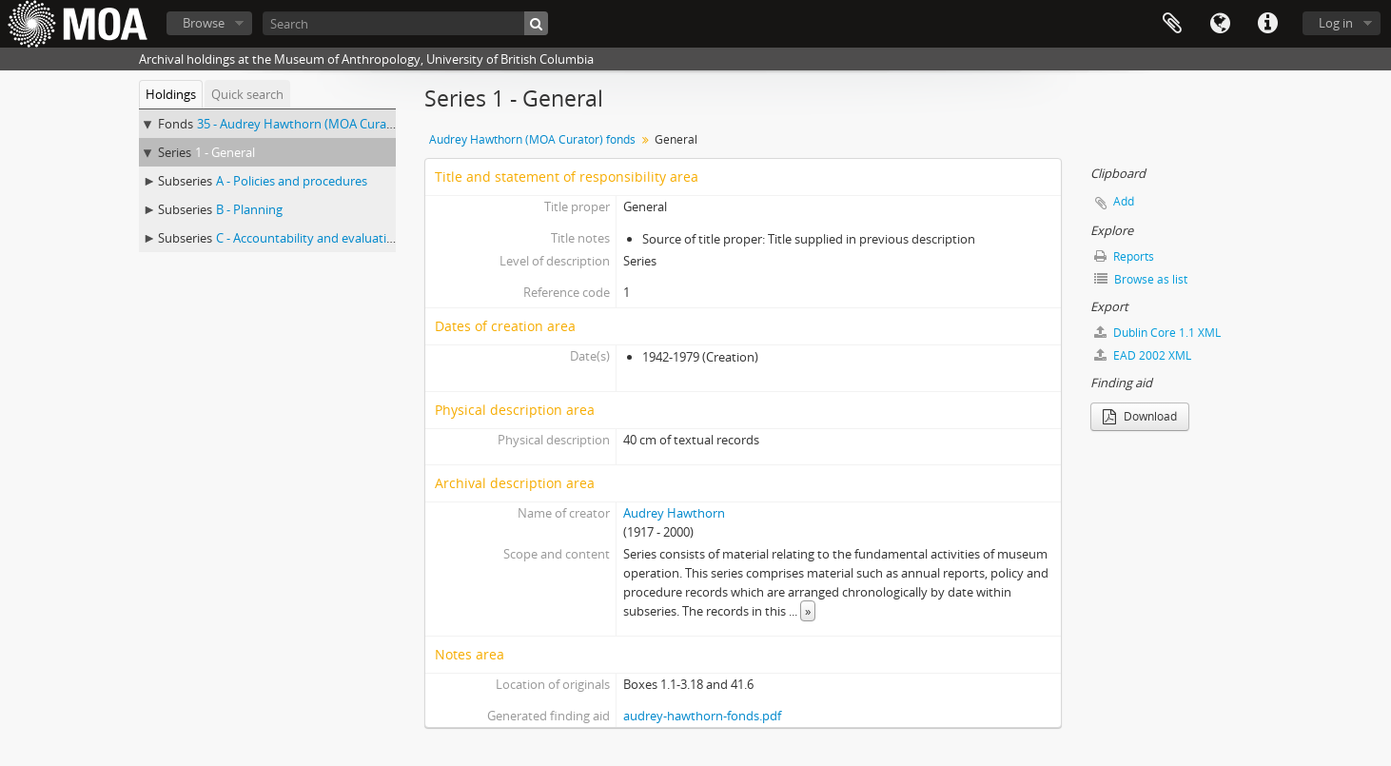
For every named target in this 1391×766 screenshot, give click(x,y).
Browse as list (1140, 279)
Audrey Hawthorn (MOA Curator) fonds (532, 139)
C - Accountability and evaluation (309, 237)
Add (1123, 201)
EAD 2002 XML (1142, 355)
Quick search (247, 94)
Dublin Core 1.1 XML (1157, 332)
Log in (1336, 22)
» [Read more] (808, 610)
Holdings (171, 94)
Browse (204, 22)
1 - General (225, 152)
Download (1140, 416)
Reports (1124, 256)
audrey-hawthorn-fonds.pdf (702, 715)
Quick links (1267, 24)
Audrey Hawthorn (674, 512)
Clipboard (1172, 24)
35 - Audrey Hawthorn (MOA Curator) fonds (319, 123)
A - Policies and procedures (291, 180)
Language (1220, 24)
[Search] (405, 23)
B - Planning (249, 209)
